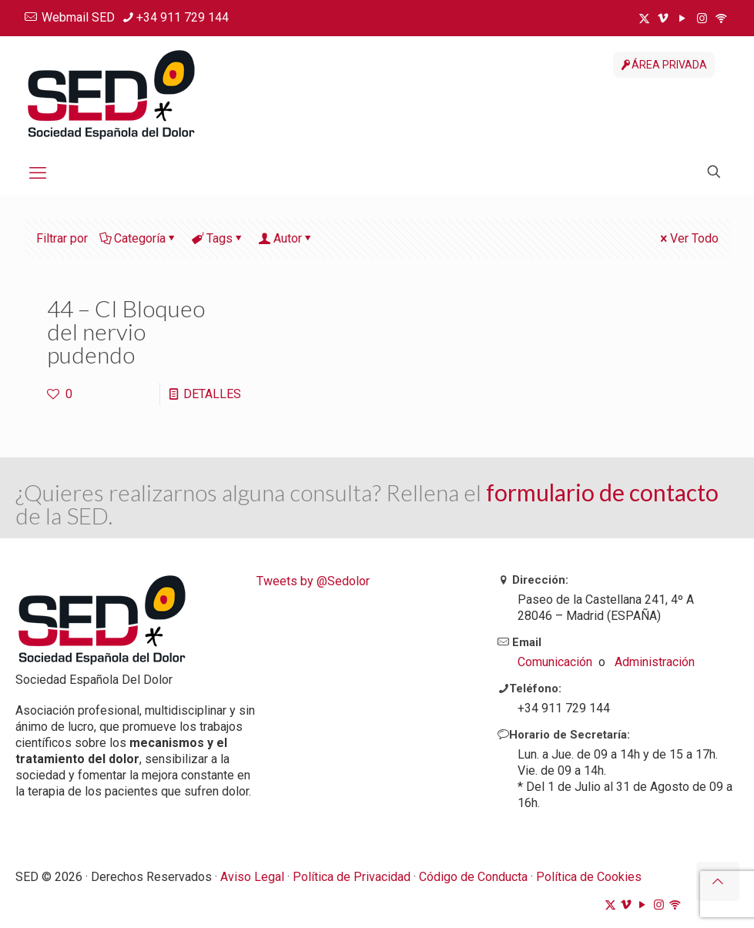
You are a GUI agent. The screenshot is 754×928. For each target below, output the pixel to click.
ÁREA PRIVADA (664, 64)
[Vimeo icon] (663, 18)
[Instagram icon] (702, 18)
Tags (218, 238)
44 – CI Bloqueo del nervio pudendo (126, 331)
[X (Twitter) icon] (644, 18)
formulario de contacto (602, 492)
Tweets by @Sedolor (313, 581)
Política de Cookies (589, 876)
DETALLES (212, 394)
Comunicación (555, 662)
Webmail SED (78, 17)
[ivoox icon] (721, 18)
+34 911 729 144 (182, 17)
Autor (286, 238)
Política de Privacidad (352, 876)
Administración (655, 662)
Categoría (138, 238)
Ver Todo (688, 238)
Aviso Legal (252, 876)
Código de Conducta (475, 876)
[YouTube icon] (683, 18)
